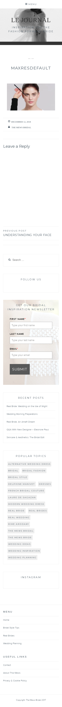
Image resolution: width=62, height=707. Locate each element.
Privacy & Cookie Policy (15, 681)
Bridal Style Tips (11, 628)
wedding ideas (19, 544)
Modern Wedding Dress (26, 504)
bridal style (17, 477)
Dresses (45, 484)
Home (6, 620)
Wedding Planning (22, 557)
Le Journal (31, 20)
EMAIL (14, 349)
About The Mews (11, 673)
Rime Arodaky (18, 524)
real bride (16, 510)
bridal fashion (34, 470)
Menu (32, 4)
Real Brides (8, 636)
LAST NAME (17, 334)
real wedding (19, 517)
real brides (38, 510)
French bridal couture (26, 490)
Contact (7, 665)
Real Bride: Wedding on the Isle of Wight (27, 406)
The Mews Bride (20, 537)
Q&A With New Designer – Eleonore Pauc (28, 429)
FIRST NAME (18, 319)
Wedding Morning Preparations (22, 414)
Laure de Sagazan (22, 497)
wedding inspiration (24, 551)
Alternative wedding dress (29, 464)
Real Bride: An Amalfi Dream (21, 422)
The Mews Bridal (21, 127)
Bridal (13, 470)
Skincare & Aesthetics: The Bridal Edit (25, 437)
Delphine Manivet (21, 484)
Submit (19, 369)
